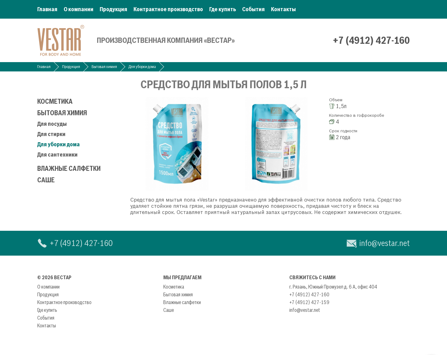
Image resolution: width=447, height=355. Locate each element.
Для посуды (52, 123)
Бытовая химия (104, 66)
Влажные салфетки (69, 168)
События (253, 9)
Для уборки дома (142, 66)
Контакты (283, 9)
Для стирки (51, 134)
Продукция (113, 9)
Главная (47, 9)
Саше (46, 180)
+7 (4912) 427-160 (371, 40)
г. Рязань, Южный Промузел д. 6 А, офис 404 (333, 287)
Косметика (55, 101)
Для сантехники (57, 154)
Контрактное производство (168, 9)
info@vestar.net (384, 243)
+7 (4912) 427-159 (309, 302)
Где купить (222, 9)
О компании (78, 9)
